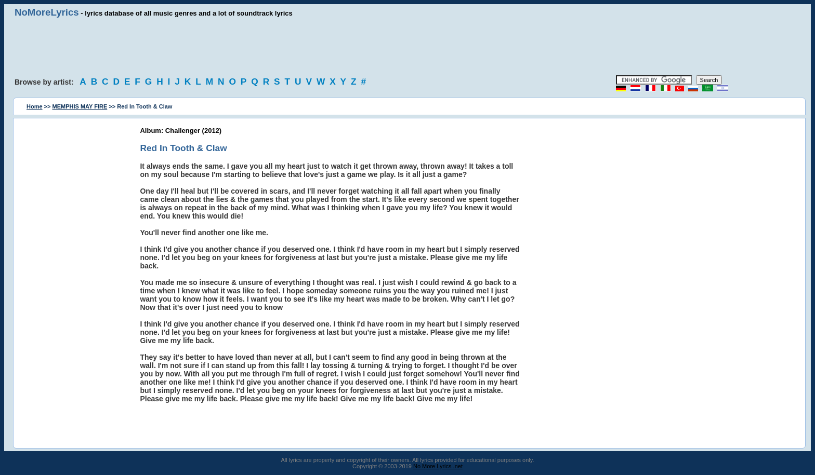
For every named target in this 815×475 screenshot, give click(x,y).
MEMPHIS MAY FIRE (80, 106)
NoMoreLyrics (47, 12)
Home (35, 106)
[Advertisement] (407, 46)
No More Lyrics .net (438, 466)
